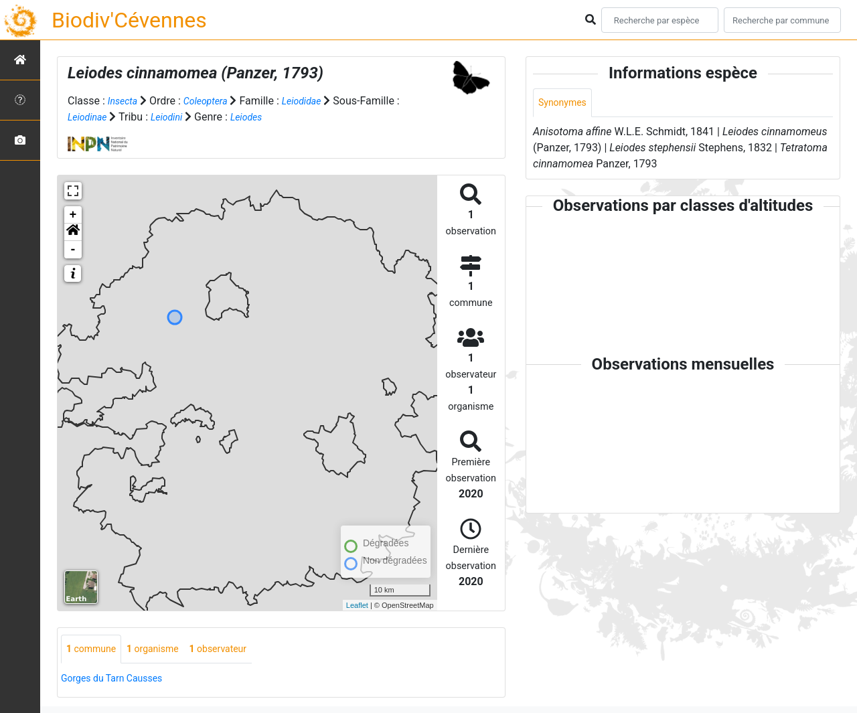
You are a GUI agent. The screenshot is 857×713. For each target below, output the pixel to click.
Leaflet (357, 605)
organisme (163, 649)
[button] (73, 232)
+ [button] (73, 215)
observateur (237, 649)
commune (94, 649)
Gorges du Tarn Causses (119, 680)
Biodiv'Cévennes (129, 20)
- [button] (73, 250)
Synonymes (565, 103)
